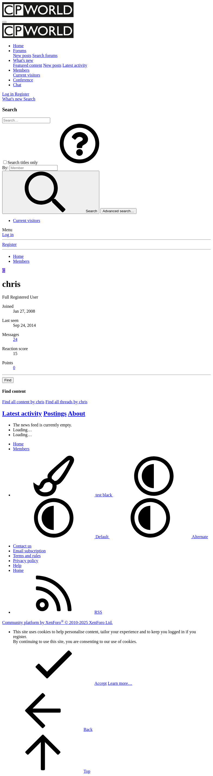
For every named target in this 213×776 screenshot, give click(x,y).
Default (61, 536)
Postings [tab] (54, 413)
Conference (23, 80)
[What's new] (12, 99)
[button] (79, 162)
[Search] (29, 99)
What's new (23, 60)
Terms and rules (27, 555)
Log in (8, 234)
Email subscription (29, 551)
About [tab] (76, 413)
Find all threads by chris (67, 402)
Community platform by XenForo (57, 622)
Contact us (22, 546)
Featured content (27, 65)
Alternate (159, 536)
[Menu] (4, 22)
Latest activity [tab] (22, 413)
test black (63, 495)
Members (21, 70)
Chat (17, 85)
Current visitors (26, 75)
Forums (19, 50)
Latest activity (74, 65)
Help (17, 565)
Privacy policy (25, 560)
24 (15, 339)
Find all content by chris (23, 402)
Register (9, 244)
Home (18, 45)
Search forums (45, 55)
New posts (22, 55)
